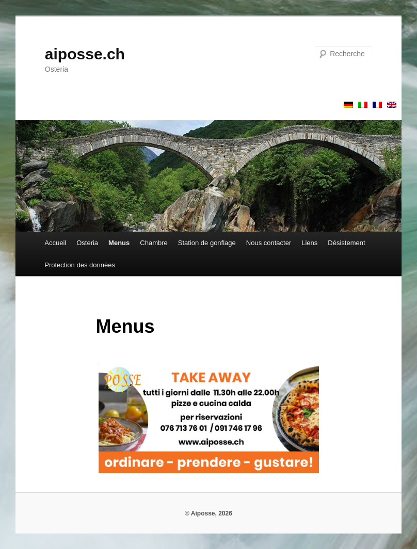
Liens (309, 243)
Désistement (346, 243)
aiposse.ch (85, 53)
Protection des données (79, 265)
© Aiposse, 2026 (208, 513)
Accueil (55, 243)
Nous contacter (268, 243)
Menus (119, 243)
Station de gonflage (207, 243)
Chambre (153, 243)
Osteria (87, 243)
